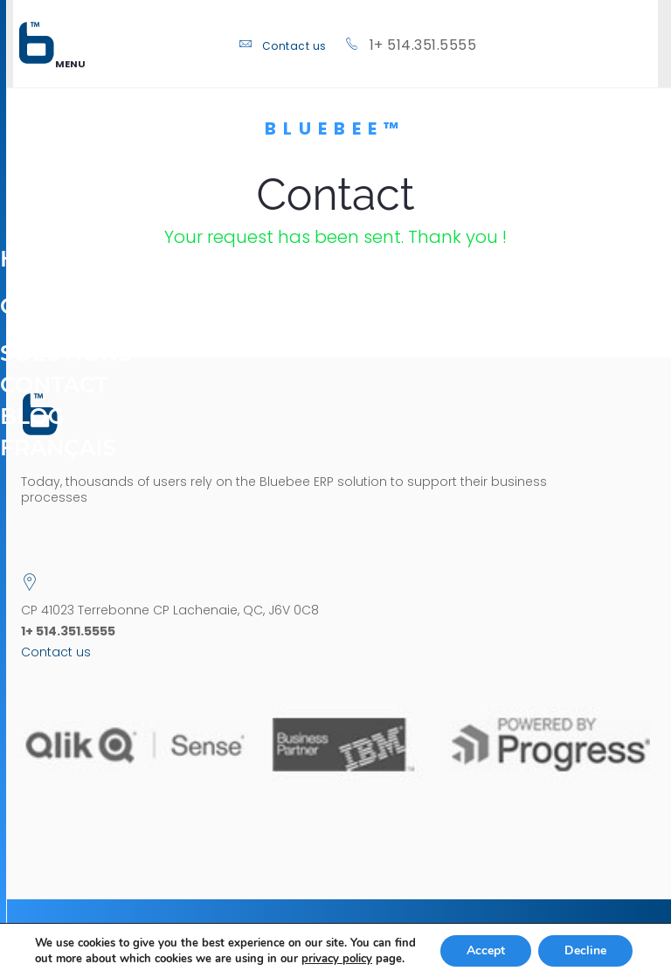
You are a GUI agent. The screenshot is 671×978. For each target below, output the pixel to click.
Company (58, 295)
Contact (54, 384)
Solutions (66, 342)
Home (36, 259)
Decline (585, 950)
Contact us (294, 45)
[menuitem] (58, 447)
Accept (486, 950)
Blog (32, 416)
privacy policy (336, 959)
